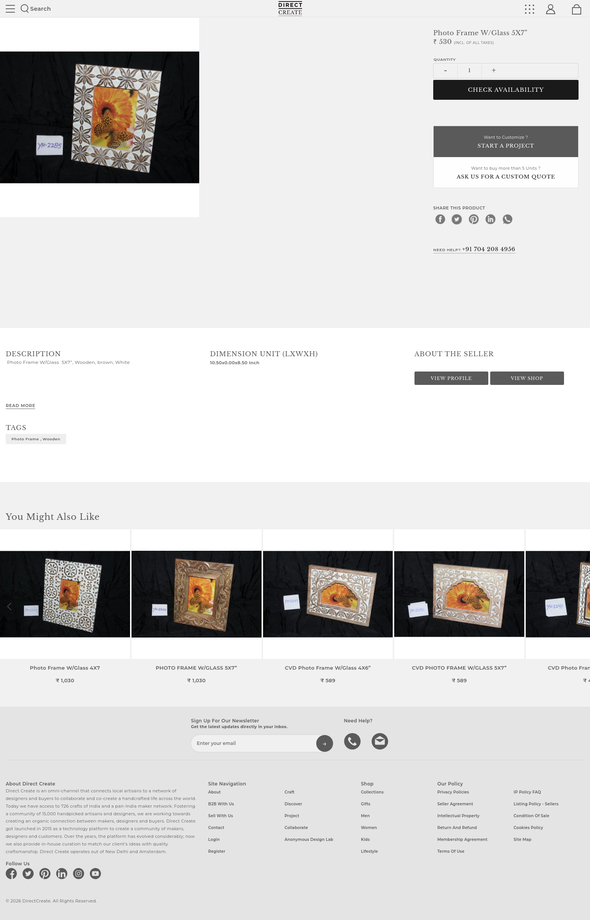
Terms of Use (451, 851)
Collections (372, 792)
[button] (581, 606)
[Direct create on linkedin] (63, 873)
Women (369, 827)
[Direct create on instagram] (80, 873)
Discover (293, 804)
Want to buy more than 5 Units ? (505, 173)
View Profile (451, 378)
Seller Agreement (455, 804)
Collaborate (296, 827)
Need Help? (474, 249)
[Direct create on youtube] (97, 873)
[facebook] (440, 219)
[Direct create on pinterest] (46, 873)
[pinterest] (474, 219)
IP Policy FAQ (527, 792)
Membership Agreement (462, 839)
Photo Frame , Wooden (35, 438)
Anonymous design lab (308, 839)
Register (217, 851)
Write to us (381, 741)
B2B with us (221, 804)
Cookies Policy (528, 827)
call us (353, 741)
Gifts (366, 804)
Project (291, 815)
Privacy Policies (453, 792)
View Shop (527, 378)
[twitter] (457, 219)
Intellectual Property (458, 815)
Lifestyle (369, 851)
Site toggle (10, 9)
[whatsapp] (507, 219)
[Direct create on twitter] (29, 873)
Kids (365, 839)
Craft (289, 792)
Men (365, 815)
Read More (20, 405)
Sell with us (220, 815)
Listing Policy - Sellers (536, 804)
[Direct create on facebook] (13, 873)
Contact (216, 827)
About (214, 792)
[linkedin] (490, 219)
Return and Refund (457, 827)
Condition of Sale (531, 815)
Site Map (522, 839)
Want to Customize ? (505, 142)
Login (214, 839)
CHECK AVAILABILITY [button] (506, 89)
